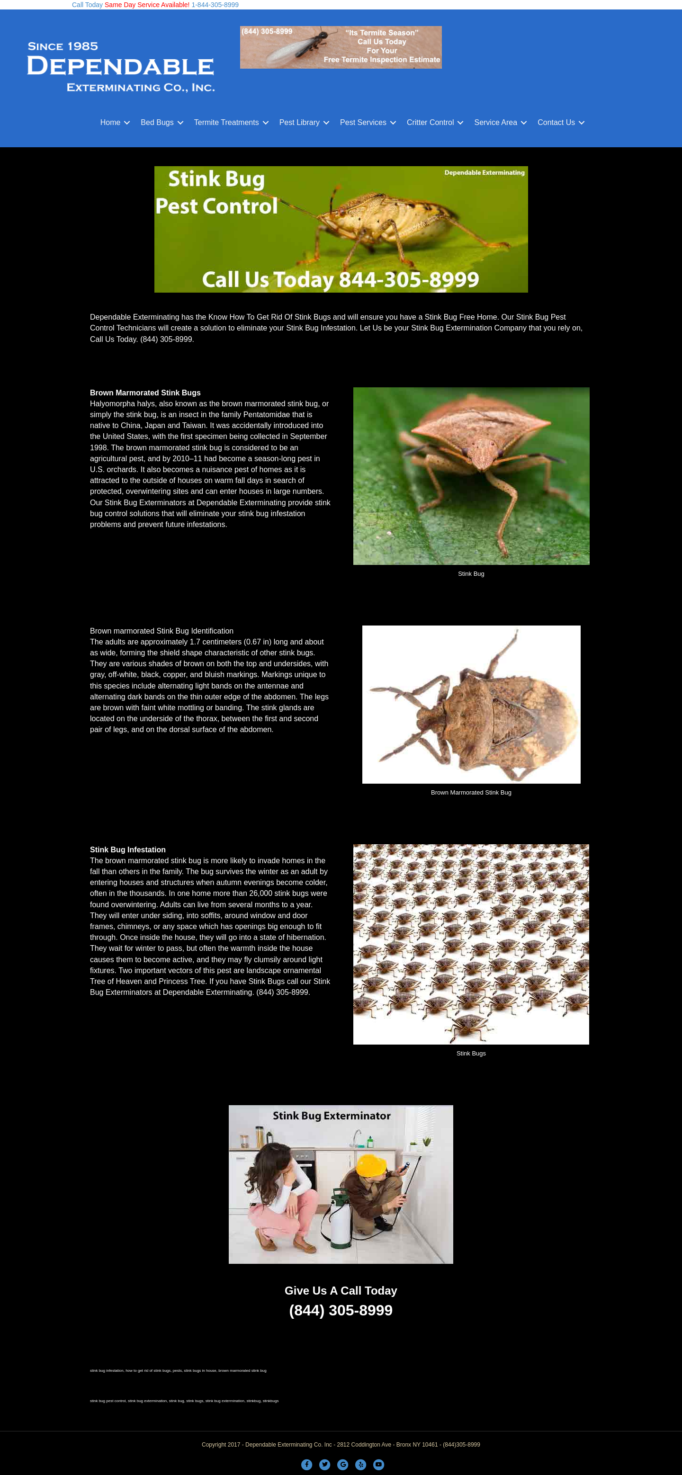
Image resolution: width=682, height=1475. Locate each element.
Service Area (495, 122)
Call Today (87, 5)
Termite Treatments (226, 122)
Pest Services (363, 122)
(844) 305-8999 (166, 339)
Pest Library (299, 122)
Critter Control (430, 122)
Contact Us (556, 122)
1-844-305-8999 (214, 5)
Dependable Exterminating (241, 503)
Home (110, 122)
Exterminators (129, 992)
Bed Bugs (157, 122)
